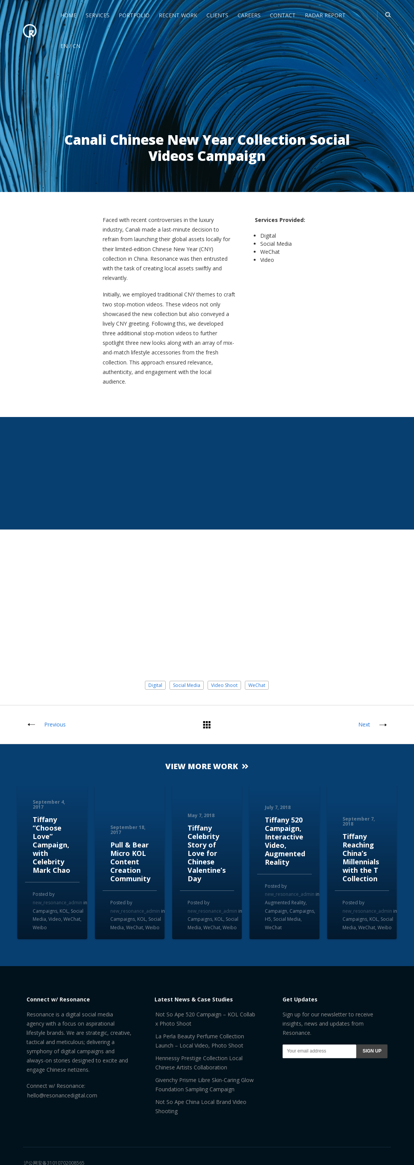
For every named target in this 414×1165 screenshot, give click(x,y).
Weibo (40, 927)
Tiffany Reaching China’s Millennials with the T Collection (361, 857)
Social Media (186, 685)
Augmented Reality (285, 902)
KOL (64, 911)
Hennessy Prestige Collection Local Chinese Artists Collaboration (199, 1062)
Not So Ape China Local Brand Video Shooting (200, 1106)
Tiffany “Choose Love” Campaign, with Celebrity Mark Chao (51, 845)
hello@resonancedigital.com (62, 1095)
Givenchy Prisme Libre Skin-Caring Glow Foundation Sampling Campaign (204, 1084)
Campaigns (45, 911)
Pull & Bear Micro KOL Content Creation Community (130, 861)
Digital (155, 685)
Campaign (276, 911)
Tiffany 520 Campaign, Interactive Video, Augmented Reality (285, 841)
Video (54, 919)
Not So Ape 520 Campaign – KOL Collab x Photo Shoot (205, 1019)
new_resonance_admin (57, 902)
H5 (268, 919)
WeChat (256, 685)
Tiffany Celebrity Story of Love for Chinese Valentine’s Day (207, 853)
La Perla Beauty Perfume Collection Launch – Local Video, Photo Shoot (199, 1041)
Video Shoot (224, 685)
